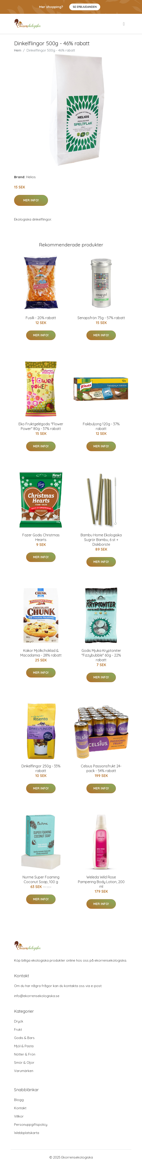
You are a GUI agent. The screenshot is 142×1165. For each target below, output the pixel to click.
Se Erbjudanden (85, 6)
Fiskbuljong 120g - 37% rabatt (101, 426)
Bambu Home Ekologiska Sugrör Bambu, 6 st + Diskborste (101, 540)
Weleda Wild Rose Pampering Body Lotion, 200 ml (101, 882)
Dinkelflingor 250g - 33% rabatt (41, 768)
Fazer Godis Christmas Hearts (41, 537)
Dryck (18, 1021)
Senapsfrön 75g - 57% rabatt (101, 318)
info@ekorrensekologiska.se (36, 996)
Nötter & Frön (24, 1054)
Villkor (19, 1116)
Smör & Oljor (24, 1062)
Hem (17, 50)
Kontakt (20, 1108)
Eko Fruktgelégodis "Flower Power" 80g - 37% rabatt (41, 426)
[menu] (124, 24)
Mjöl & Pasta (23, 1046)
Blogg (19, 1100)
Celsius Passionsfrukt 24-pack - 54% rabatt (101, 768)
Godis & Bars (24, 1038)
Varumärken (23, 1071)
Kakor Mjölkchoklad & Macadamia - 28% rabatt (41, 652)
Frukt (18, 1029)
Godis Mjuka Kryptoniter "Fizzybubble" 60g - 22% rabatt (101, 655)
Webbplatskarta (26, 1133)
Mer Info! (31, 200)
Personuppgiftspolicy (30, 1124)
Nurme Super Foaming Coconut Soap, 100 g (41, 879)
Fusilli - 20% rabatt (41, 318)
